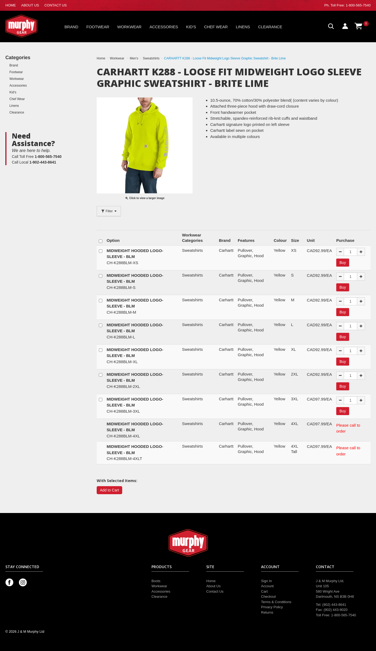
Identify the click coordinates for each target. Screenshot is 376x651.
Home (211, 581)
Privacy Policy (272, 607)
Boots (155, 581)
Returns (267, 612)
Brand (71, 26)
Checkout (268, 597)
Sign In (266, 581)
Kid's (191, 26)
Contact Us (214, 591)
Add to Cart (109, 490)
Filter (109, 211)
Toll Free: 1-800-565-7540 (350, 5)
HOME (10, 5)
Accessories (164, 26)
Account (267, 586)
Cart (264, 591)
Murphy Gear (28, 26)
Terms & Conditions (276, 602)
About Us (213, 586)
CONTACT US (55, 5)
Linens (243, 26)
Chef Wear (216, 26)
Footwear (97, 26)
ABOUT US (30, 5)
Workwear (129, 26)
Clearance (270, 26)
